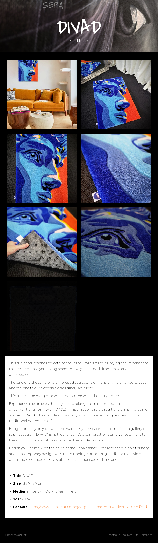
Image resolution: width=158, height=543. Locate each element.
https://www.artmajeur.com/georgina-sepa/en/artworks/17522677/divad (87, 507)
